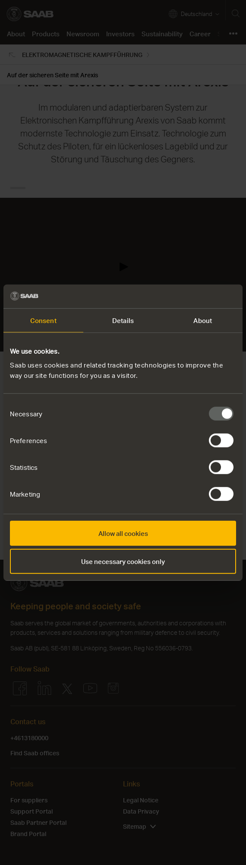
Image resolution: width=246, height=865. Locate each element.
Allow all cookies (123, 533)
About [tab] (202, 320)
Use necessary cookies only (123, 561)
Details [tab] (123, 320)
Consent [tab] (43, 320)
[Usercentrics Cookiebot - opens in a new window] (198, 296)
